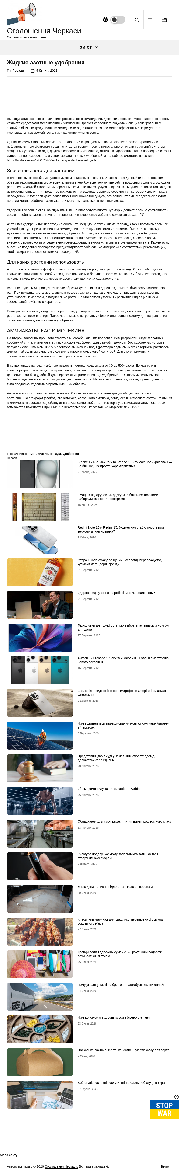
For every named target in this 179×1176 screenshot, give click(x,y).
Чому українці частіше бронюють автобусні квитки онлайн (121, 985)
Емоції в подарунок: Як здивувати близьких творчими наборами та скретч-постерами (118, 497)
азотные (28, 454)
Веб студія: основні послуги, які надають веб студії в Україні (123, 1083)
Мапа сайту (8, 1155)
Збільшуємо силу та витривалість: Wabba (109, 789)
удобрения (71, 454)
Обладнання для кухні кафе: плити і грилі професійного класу (124, 821)
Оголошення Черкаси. (61, 1166)
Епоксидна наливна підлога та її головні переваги (115, 887)
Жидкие (42, 454)
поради (55, 454)
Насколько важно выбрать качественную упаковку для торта (123, 1050)
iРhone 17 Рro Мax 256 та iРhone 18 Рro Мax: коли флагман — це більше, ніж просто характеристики (125, 464)
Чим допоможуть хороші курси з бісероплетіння (114, 1017)
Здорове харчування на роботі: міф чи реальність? (116, 593)
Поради (18, 70)
